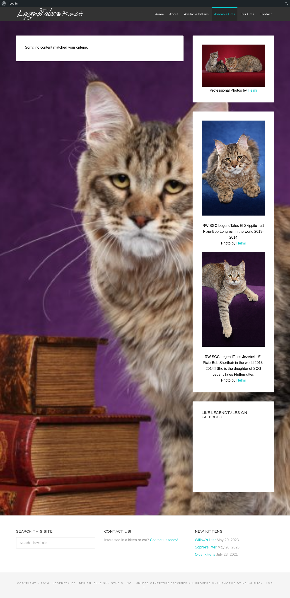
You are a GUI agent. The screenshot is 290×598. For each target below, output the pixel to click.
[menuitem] (4, 3)
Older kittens (205, 554)
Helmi (252, 90)
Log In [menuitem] (14, 3)
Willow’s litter (205, 540)
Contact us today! (164, 540)
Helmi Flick (252, 583)
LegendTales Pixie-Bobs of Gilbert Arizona (50, 14)
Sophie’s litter (206, 547)
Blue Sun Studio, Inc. (113, 583)
